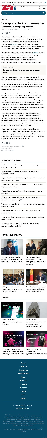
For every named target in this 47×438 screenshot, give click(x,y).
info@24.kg (25, 408)
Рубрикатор (8, 13)
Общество (23, 366)
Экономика (23, 370)
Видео (23, 398)
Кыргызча (23, 388)
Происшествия (23, 373)
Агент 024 (23, 381)
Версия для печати (7, 150)
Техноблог (23, 384)
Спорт (23, 377)
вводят (35, 53)
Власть (4, 19)
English (23, 391)
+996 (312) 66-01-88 (26, 405)
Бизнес (23, 395)
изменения (14, 44)
